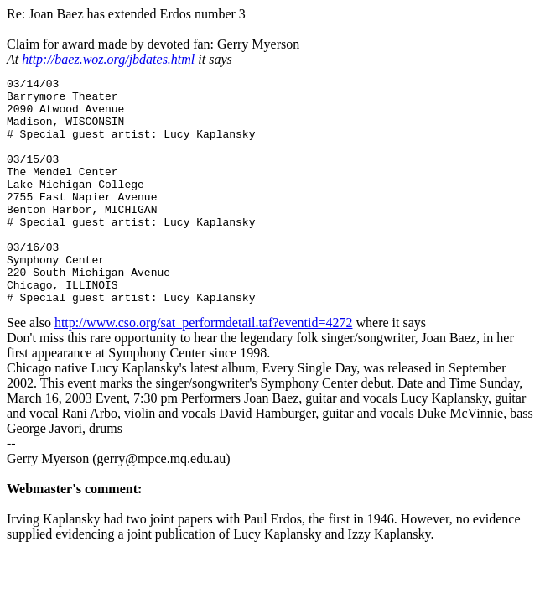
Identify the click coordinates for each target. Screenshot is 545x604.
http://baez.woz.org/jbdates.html (110, 59)
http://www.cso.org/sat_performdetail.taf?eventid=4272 (203, 368)
